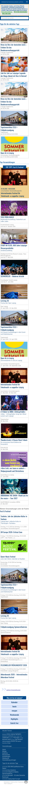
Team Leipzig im (8, 783)
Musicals (4, 739)
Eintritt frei (14, 741)
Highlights (18, 734)
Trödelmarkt (5, 737)
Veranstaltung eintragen (9, 760)
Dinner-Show (11, 737)
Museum (20, 739)
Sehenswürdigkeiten (6, 741)
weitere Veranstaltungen (11, 690)
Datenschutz (14, 782)
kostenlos (5, 753)
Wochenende (4, 736)
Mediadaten (7, 782)
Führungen (16, 737)
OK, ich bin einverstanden (20, 12)
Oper (16, 739)
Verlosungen (13, 739)
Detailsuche (5, 758)
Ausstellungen (10, 736)
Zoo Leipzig (21, 737)
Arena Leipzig (11, 734)
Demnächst (4, 734)
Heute (9, 739)
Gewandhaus (4, 743)
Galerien (19, 741)
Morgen (9, 743)
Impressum (21, 782)
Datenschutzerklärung (6, 12)
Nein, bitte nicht (6, 13)
